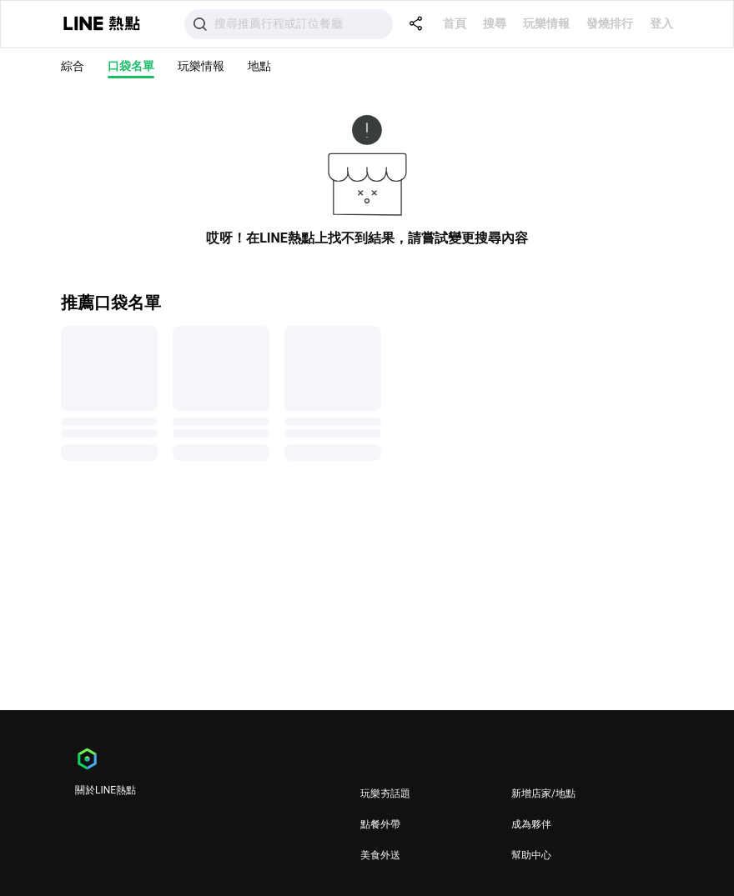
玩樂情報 (546, 23)
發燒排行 (609, 23)
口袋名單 (131, 66)
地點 (259, 66)
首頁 (454, 23)
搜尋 (494, 23)
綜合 (72, 66)
